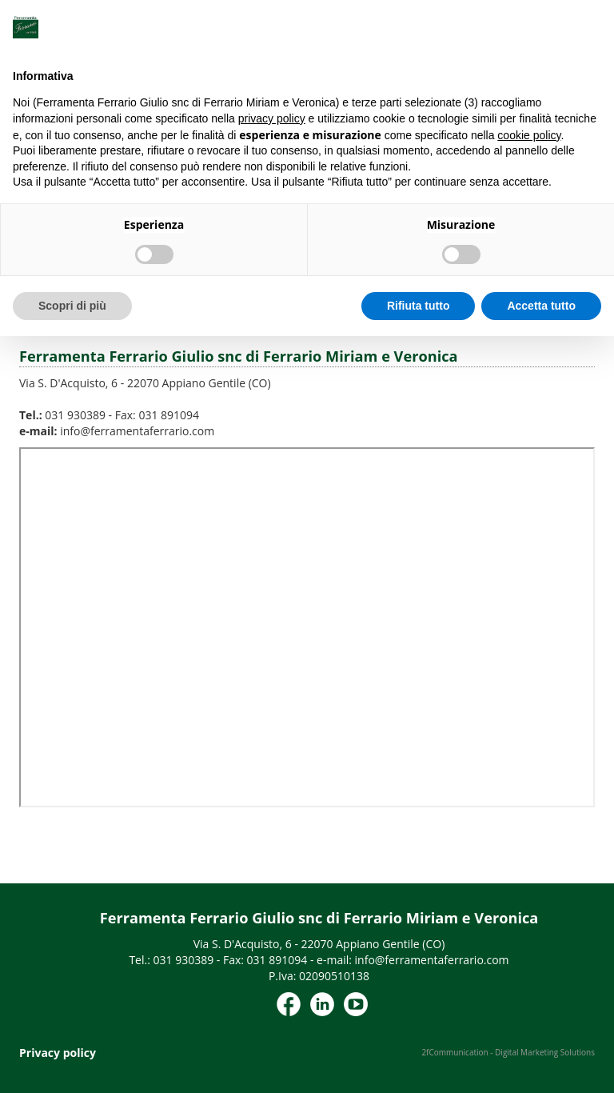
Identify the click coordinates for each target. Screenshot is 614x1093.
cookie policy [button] (528, 135)
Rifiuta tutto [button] (418, 305)
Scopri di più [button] (72, 305)
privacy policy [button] (271, 118)
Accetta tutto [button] (541, 305)
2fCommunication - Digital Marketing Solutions (508, 1052)
